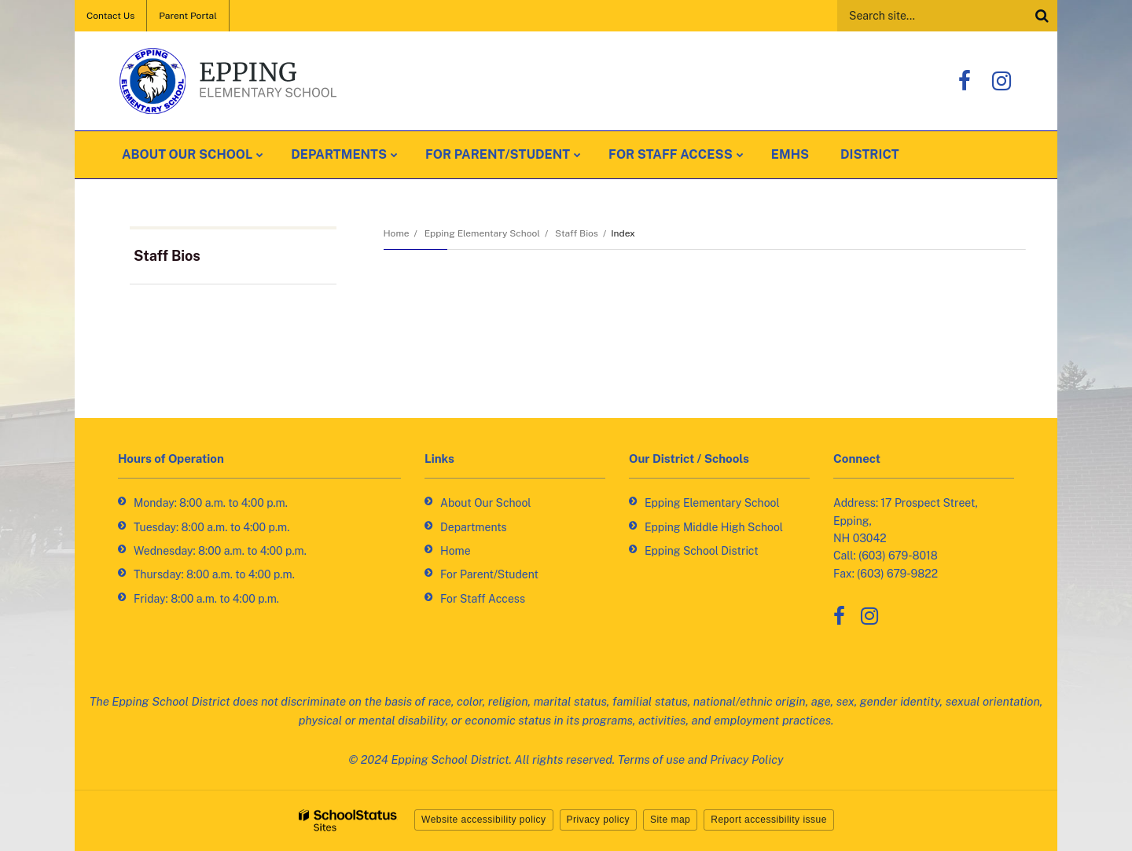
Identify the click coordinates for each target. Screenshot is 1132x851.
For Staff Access (482, 598)
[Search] (1041, 15)
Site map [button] (670, 819)
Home (397, 233)
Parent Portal (188, 15)
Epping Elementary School (482, 233)
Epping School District (702, 551)
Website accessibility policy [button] (483, 819)
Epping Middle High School (714, 527)
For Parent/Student (489, 574)
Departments (473, 527)
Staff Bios (576, 233)
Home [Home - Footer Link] (455, 551)
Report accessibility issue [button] (769, 819)
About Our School (485, 503)
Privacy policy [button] (598, 819)
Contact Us (110, 15)
